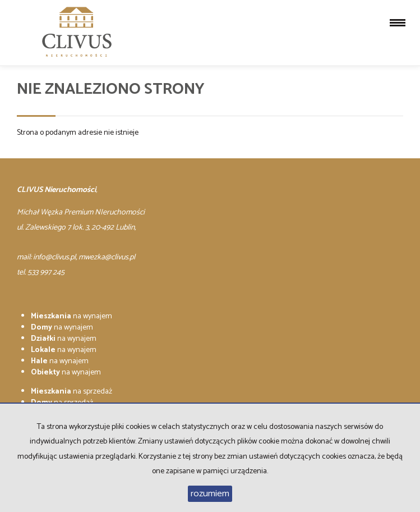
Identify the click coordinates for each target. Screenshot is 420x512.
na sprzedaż (71, 391)
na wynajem (71, 316)
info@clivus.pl (54, 257)
